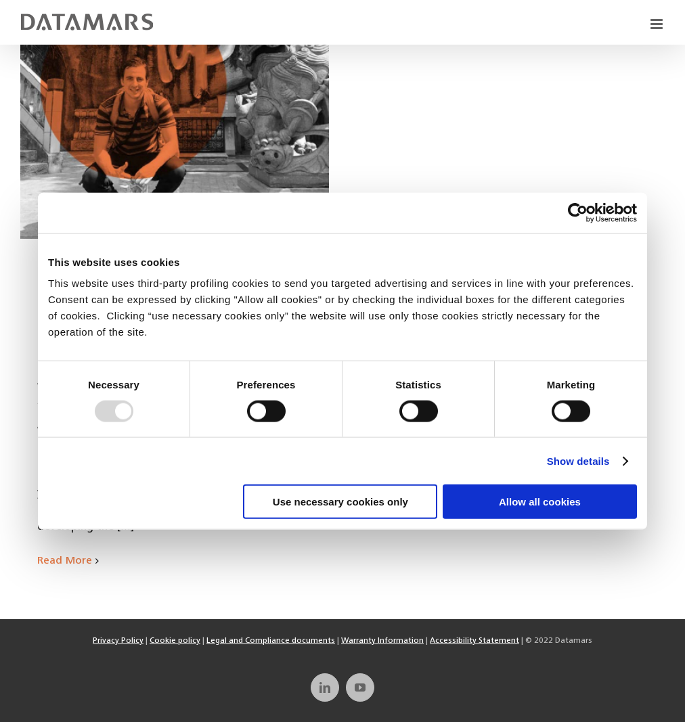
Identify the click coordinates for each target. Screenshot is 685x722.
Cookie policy (175, 641)
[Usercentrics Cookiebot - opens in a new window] (577, 212)
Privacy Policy (118, 641)
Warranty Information (382, 641)
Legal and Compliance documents (270, 641)
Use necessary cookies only (340, 501)
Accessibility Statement (474, 641)
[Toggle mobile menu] (657, 24)
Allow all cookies (540, 501)
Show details (578, 460)
